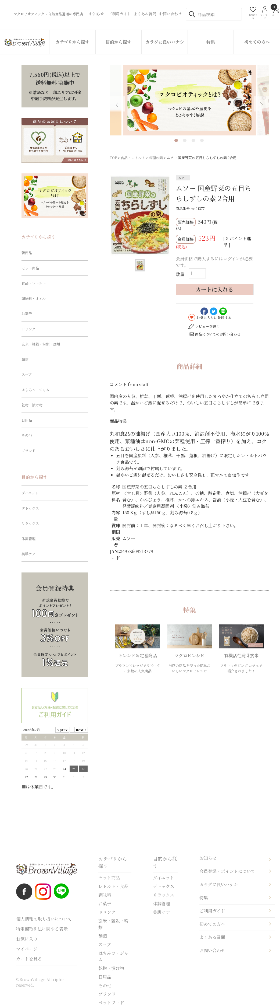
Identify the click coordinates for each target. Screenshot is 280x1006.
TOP (113, 157)
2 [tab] (184, 140)
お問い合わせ (212, 950)
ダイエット (30, 492)
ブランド (28, 450)
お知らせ (208, 858)
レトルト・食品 (113, 886)
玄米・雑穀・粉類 (113, 924)
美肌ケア (28, 553)
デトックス (30, 508)
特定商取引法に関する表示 (42, 929)
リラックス (30, 523)
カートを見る (29, 959)
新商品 (26, 252)
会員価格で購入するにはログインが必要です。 (214, 262)
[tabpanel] (189, 100)
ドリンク (28, 328)
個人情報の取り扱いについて (44, 919)
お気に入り (27, 939)
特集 (210, 42)
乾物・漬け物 (31, 404)
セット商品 (30, 268)
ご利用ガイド (212, 911)
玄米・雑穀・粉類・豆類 (40, 344)
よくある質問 (212, 937)
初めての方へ (257, 42)
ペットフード (111, 1003)
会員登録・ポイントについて (227, 871)
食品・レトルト (133, 157)
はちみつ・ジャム (35, 389)
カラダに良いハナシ (164, 42)
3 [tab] (193, 140)
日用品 (26, 420)
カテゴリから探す (72, 42)
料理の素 (156, 157)
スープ (26, 374)
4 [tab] (202, 140)
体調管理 (28, 538)
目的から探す (118, 42)
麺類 (24, 359)
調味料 (104, 895)
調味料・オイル (33, 298)
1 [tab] (176, 140)
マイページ (27, 949)
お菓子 (26, 313)
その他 (26, 435)
